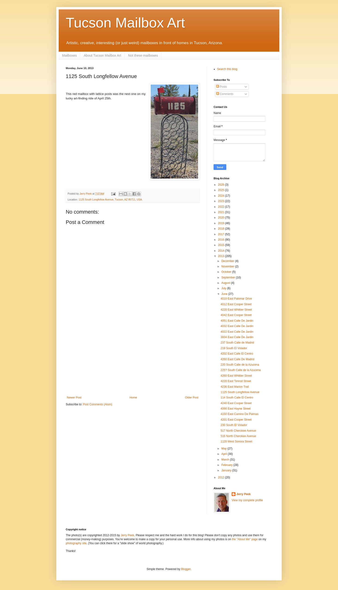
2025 (221, 190)
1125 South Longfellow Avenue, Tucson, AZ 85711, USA (110, 199)
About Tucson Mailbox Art (102, 55)
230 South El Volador (234, 425)
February (227, 465)
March (225, 459)
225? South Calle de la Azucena (241, 370)
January (226, 470)
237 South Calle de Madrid (237, 342)
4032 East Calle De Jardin (237, 326)
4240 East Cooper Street (236, 403)
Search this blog (227, 69)
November (228, 266)
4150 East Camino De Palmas (239, 414)
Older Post (191, 397)
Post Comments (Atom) (97, 404)
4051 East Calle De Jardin (237, 320)
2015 (221, 245)
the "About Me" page (245, 539)
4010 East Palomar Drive (236, 298)
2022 (221, 206)
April (224, 454)
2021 (221, 212)
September (228, 277)
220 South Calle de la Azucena (240, 364)
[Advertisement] (132, 360)
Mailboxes (69, 55)
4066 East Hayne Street (235, 408)
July (224, 288)
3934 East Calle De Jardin (237, 337)
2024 (221, 195)
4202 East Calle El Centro (237, 353)
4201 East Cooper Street (236, 419)
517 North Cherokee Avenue (238, 430)
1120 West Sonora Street (236, 441)
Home (133, 397)
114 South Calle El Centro (237, 397)
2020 (221, 217)
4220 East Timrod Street (236, 381)
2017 (221, 234)
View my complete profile (247, 500)
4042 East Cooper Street (236, 315)
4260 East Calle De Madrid (237, 359)
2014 (221, 250)
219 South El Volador (234, 348)
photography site (76, 543)
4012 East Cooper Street (236, 304)
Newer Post (74, 397)
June (224, 294)
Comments (224, 94)
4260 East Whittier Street (236, 375)
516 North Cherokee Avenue (238, 436)
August (226, 283)
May (224, 448)
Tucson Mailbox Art (125, 23)
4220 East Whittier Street (236, 309)
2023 (221, 201)
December (228, 261)
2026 (221, 184)
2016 (221, 239)
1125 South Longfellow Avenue (240, 392)
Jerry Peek (243, 494)
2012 (221, 477)
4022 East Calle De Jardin (237, 331)
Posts (221, 86)
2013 (221, 256)
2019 (221, 223)
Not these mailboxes (143, 55)
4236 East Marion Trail (235, 386)
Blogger (186, 569)
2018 (221, 228)
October (226, 272)
